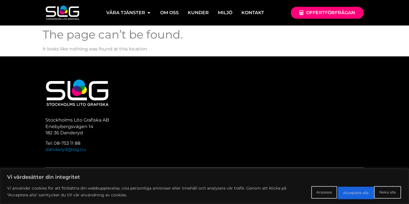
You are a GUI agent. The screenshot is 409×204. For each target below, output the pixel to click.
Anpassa (302, 192)
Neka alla (338, 192)
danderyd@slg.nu (65, 149)
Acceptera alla (380, 192)
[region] (204, 187)
